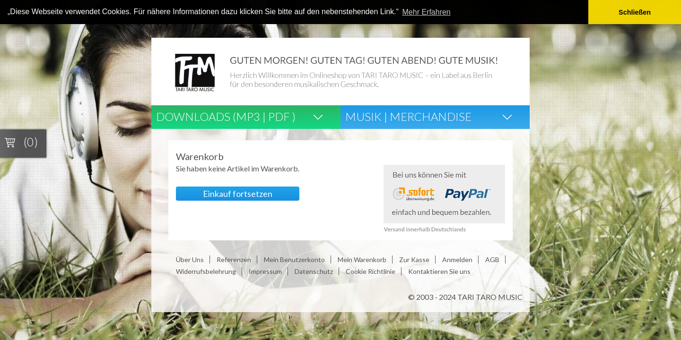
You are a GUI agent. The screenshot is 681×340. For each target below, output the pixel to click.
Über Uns (190, 259)
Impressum (265, 271)
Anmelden (457, 259)
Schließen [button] (635, 12)
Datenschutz (314, 271)
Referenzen (234, 259)
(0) (31, 142)
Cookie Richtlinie (370, 271)
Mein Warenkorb (362, 259)
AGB (492, 259)
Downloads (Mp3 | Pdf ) (226, 116)
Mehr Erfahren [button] (426, 12)
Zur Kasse (414, 259)
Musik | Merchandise (408, 116)
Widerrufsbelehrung (206, 271)
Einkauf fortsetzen (237, 193)
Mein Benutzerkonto (294, 259)
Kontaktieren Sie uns (439, 271)
